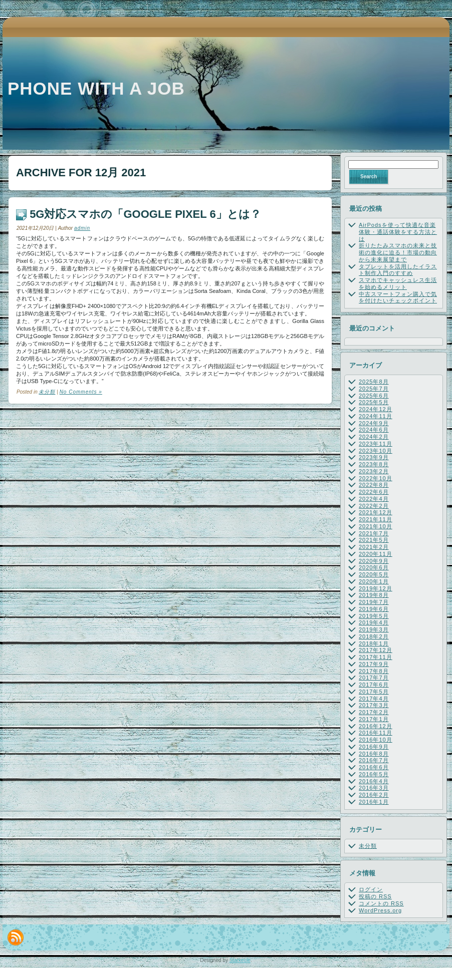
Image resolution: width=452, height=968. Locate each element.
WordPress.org (380, 910)
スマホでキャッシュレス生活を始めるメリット (398, 283)
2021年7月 (374, 533)
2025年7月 (374, 389)
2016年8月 (374, 754)
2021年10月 (375, 526)
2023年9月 (374, 457)
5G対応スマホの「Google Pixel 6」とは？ (145, 214)
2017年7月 (374, 678)
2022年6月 (374, 492)
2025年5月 (374, 402)
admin (82, 228)
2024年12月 (375, 409)
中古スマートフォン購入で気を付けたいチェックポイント (398, 297)
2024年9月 (374, 423)
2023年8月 (374, 464)
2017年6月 (374, 685)
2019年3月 (374, 629)
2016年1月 (374, 802)
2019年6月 (374, 609)
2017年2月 (374, 712)
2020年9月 (374, 561)
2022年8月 (374, 485)
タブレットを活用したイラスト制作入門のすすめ (398, 269)
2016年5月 (374, 774)
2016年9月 (374, 747)
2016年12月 (375, 726)
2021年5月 (374, 540)
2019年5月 (374, 616)
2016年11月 (375, 733)
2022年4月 (374, 499)
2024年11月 (375, 416)
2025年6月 (374, 396)
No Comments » (81, 392)
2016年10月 (375, 740)
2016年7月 (374, 760)
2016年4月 (374, 781)
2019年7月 (374, 602)
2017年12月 (375, 650)
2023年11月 (375, 444)
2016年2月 (374, 795)
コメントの (381, 903)
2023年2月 (374, 471)
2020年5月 (374, 574)
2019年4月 (374, 622)
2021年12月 (375, 512)
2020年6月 (374, 567)
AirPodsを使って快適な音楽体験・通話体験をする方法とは (398, 232)
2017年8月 (374, 671)
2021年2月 (374, 547)
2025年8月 (374, 382)
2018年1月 (374, 643)
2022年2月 (374, 506)
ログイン (371, 889)
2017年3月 (374, 705)
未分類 (47, 392)
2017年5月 (374, 692)
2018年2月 (374, 636)
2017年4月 (374, 699)
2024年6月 (374, 430)
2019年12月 (375, 588)
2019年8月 (374, 595)
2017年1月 (374, 719)
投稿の (375, 896)
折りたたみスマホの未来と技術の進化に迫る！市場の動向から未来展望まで (398, 252)
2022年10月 (375, 478)
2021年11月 (375, 519)
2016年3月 (374, 788)
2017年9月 (374, 664)
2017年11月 (375, 657)
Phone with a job (96, 88)
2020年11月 (375, 554)
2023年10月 (375, 451)
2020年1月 (374, 581)
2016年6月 (374, 767)
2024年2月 (374, 437)
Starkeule (240, 960)
